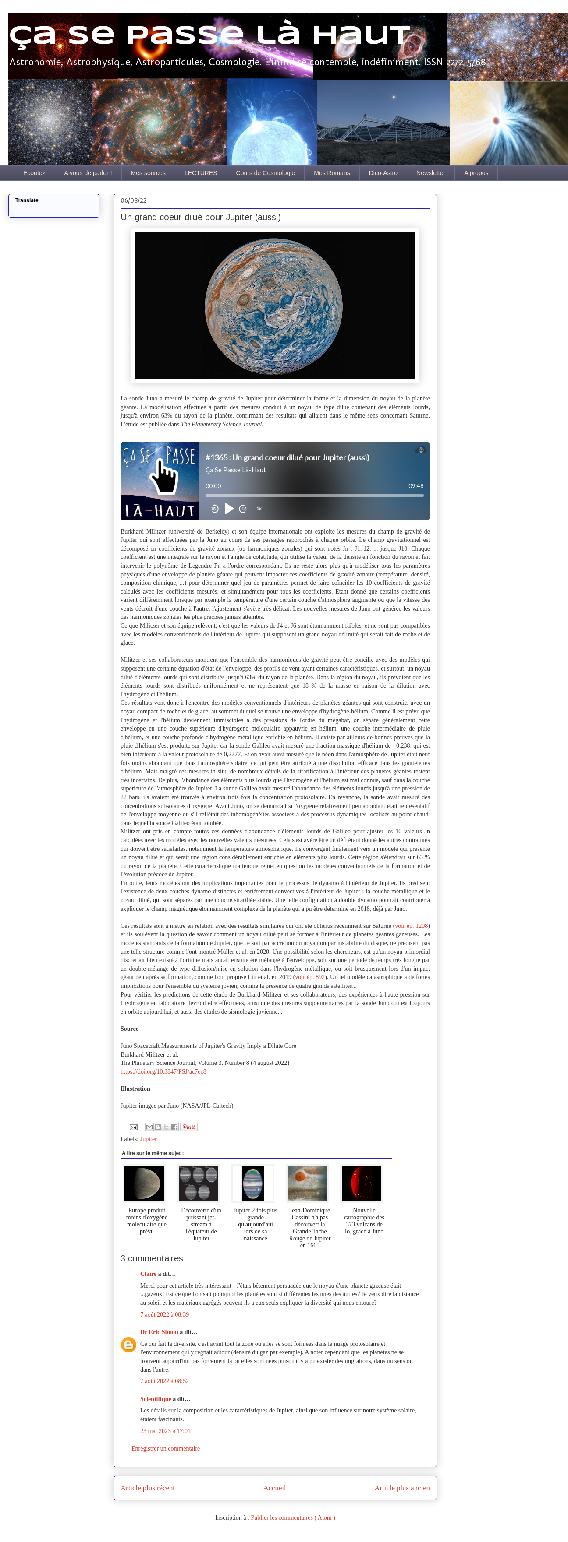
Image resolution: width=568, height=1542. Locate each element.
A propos (476, 172)
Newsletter (430, 172)
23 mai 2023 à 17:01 (165, 1431)
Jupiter (148, 1139)
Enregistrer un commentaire (165, 1448)
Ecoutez (34, 172)
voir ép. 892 (310, 977)
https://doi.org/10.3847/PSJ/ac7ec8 (163, 1071)
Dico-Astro (383, 172)
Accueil (274, 1488)
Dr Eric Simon (160, 1332)
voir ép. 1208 (411, 926)
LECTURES (201, 172)
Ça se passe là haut (209, 36)
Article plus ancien (402, 1488)
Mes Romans (332, 172)
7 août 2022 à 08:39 (164, 1314)
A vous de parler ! (88, 172)
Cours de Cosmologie (265, 172)
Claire (149, 1274)
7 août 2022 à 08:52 (164, 1381)
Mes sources (148, 172)
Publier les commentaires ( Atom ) (293, 1517)
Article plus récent (148, 1488)
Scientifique (156, 1399)
